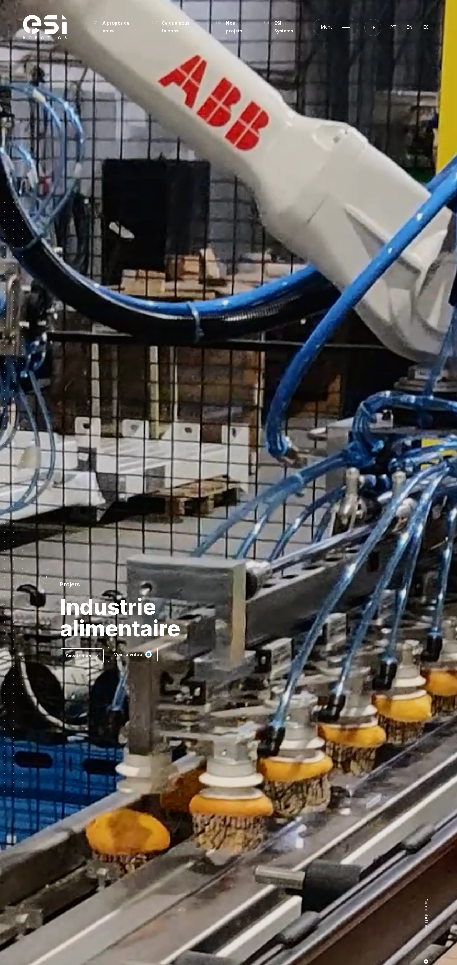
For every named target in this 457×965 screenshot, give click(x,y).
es (426, 27)
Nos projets (234, 27)
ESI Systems (283, 27)
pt (393, 27)
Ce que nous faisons (176, 27)
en (409, 27)
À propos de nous (116, 27)
